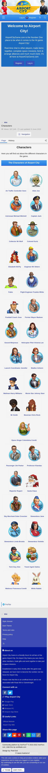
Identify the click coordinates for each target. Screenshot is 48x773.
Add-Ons (10, 747)
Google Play (8, 702)
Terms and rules (8, 630)
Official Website (8, 721)
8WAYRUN (34, 753)
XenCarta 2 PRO (8, 753)
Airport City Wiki (8, 725)
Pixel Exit (14, 751)
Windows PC (8, 708)
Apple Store (7, 705)
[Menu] (3, 18)
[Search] (44, 17)
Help (4, 639)
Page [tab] (3, 140)
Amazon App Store (10, 712)
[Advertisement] (24, 95)
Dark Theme (7, 626)
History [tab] (11, 140)
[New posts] (39, 17)
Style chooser (7, 621)
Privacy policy (7, 634)
